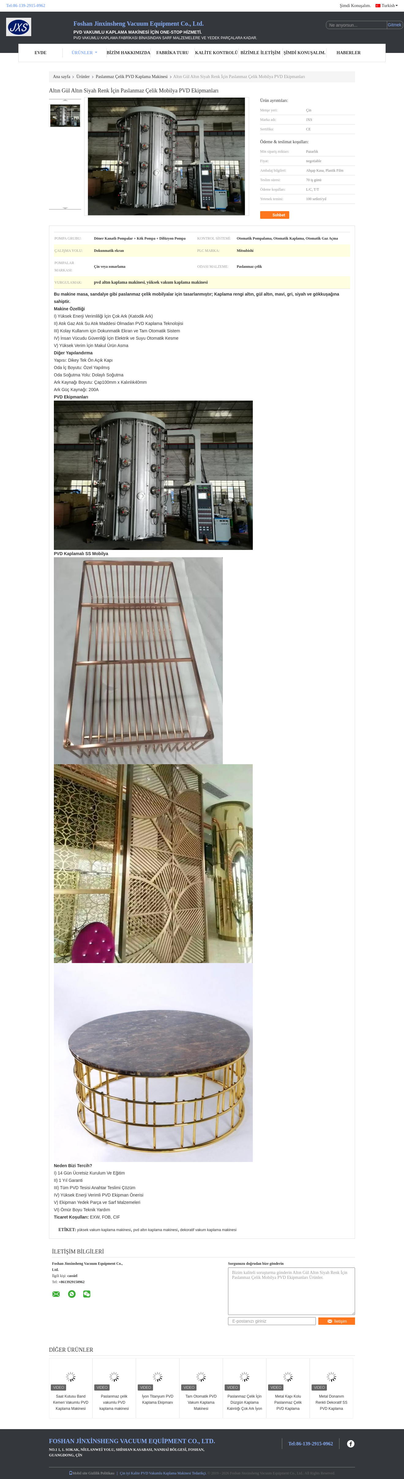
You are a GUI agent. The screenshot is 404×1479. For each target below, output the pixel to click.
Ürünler (84, 52)
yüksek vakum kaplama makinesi (104, 1230)
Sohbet (275, 215)
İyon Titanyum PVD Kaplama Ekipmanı (158, 1399)
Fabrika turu (172, 52)
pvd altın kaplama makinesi (155, 1230)
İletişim (337, 1321)
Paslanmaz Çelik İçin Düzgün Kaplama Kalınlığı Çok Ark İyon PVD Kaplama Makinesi (244, 1408)
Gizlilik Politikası (101, 1473)
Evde (41, 52)
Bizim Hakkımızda (129, 52)
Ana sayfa (61, 76)
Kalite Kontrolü (216, 52)
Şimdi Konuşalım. (355, 5)
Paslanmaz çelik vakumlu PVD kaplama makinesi (114, 1402)
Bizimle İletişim (260, 52)
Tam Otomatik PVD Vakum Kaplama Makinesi (201, 1402)
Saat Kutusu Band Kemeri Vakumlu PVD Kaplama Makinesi (70, 1402)
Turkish (390, 5)
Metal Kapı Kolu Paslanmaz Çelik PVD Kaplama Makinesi (287, 1405)
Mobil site (78, 1473)
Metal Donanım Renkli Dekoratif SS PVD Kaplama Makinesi (331, 1405)
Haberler (349, 52)
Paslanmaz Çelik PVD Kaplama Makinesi (132, 76)
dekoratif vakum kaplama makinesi (208, 1230)
